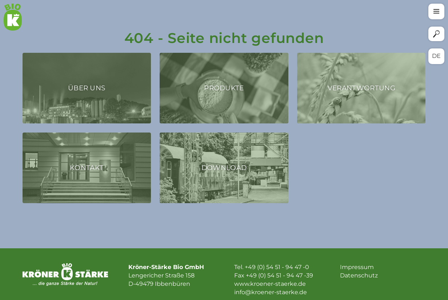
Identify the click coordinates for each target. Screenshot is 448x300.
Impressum (357, 267)
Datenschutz (359, 275)
